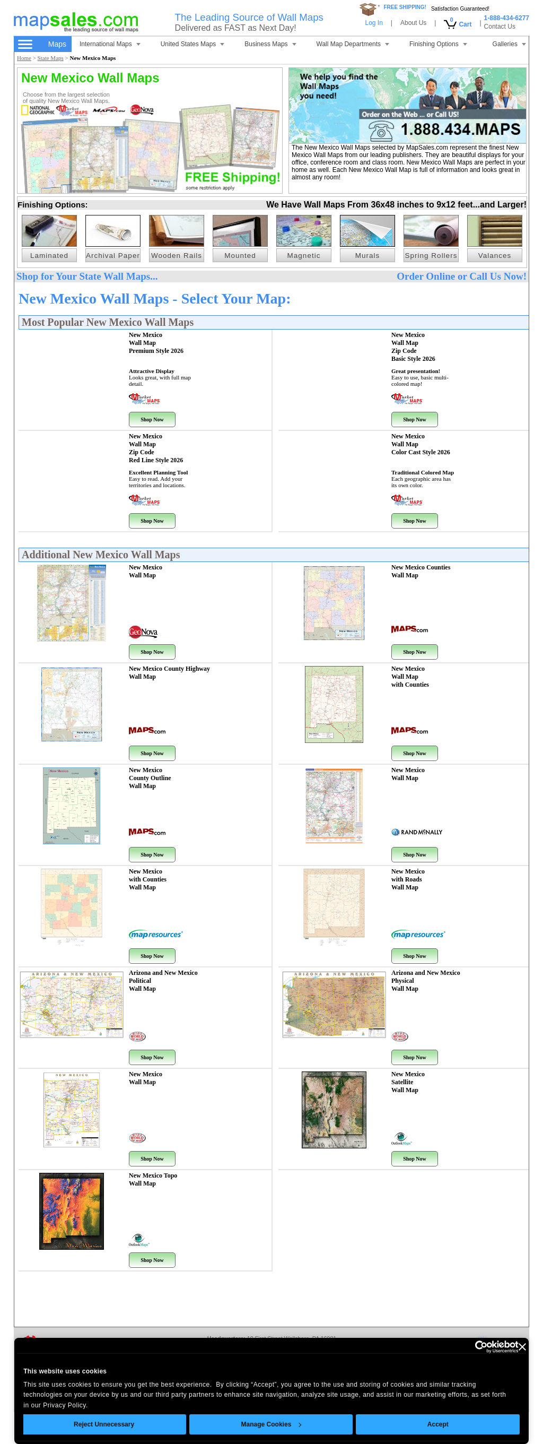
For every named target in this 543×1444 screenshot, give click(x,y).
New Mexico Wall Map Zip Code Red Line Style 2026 (156, 448)
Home (24, 58)
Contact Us (499, 26)
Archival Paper (113, 256)
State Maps (51, 58)
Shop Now (152, 419)
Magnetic (304, 256)
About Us (413, 23)
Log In (373, 23)
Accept (438, 1424)
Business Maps (270, 44)
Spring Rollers (431, 256)
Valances (495, 256)
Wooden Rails (176, 256)
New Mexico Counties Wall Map (420, 571)
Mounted (240, 256)
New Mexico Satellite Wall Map (408, 1082)
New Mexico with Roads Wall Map (408, 879)
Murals (367, 256)
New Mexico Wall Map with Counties (410, 676)
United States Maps (193, 44)
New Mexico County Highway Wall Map (169, 672)
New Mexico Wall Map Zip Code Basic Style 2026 (413, 346)
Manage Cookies (271, 1424)
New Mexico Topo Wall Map (153, 1179)
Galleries (509, 44)
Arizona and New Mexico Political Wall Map (163, 980)
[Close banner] (522, 1347)
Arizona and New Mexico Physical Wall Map (425, 980)
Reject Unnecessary (104, 1424)
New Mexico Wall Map (145, 571)
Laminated (49, 256)
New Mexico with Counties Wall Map (148, 879)
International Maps (110, 44)
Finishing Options (438, 44)
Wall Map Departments (353, 44)
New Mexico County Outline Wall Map (150, 778)
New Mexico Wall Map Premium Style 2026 (156, 342)
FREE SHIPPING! (404, 7)
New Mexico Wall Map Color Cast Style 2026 (420, 444)
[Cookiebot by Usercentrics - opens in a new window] (472, 1347)
